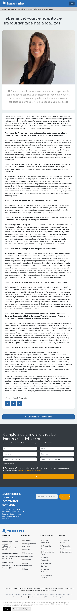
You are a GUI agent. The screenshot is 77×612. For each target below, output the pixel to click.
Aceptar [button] (7, 609)
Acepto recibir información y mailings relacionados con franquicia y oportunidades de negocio (37, 468)
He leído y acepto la (23, 470)
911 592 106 (6, 544)
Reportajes (27, 553)
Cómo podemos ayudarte (62, 594)
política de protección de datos (30, 470)
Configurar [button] (26, 609)
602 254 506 (7, 568)
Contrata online (66, 552)
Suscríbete (66, 497)
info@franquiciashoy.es (11, 541)
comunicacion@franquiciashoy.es (14, 565)
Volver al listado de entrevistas (38, 417)
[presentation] (51, 505)
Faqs (25, 569)
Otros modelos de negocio (54, 597)
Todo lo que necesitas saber (43, 594)
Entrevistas (27, 556)
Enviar (38, 476)
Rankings (26, 540)
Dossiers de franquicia (36, 597)
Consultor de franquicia (13, 594)
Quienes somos (27, 594)
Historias (26, 560)
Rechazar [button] (16, 609)
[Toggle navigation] (72, 4)
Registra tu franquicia (20, 597)
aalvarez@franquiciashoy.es (12, 556)
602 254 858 (7, 559)
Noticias (26, 549)
